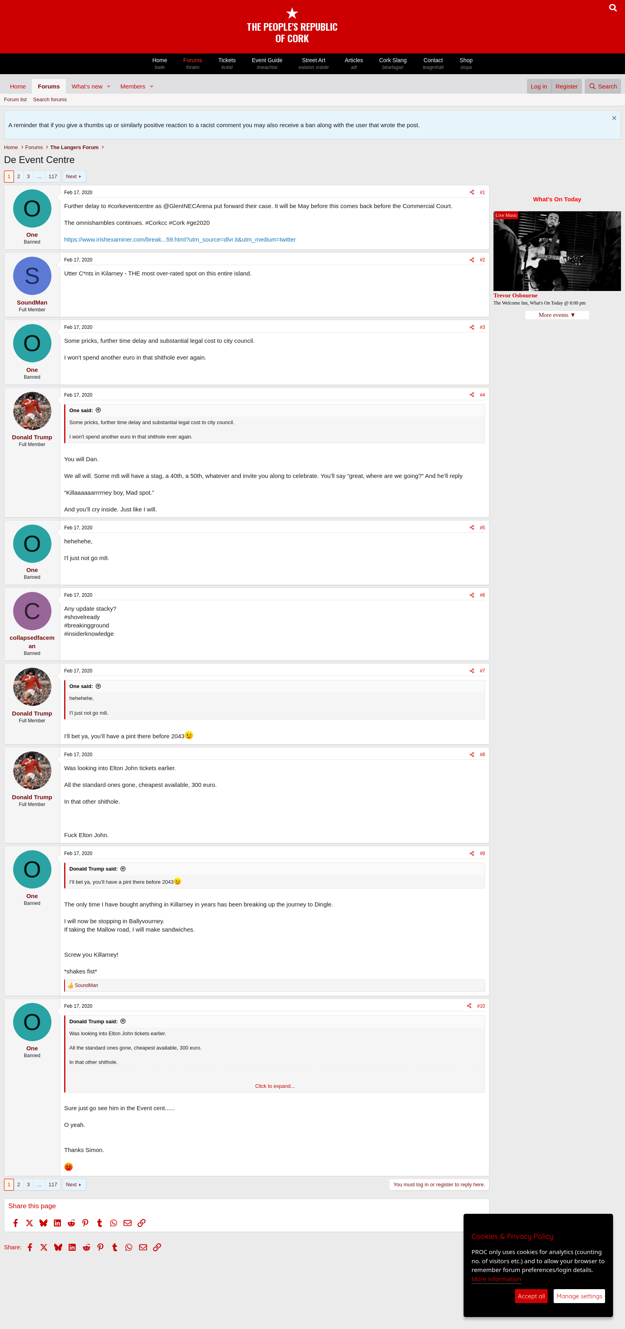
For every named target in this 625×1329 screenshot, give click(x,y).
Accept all (531, 1296)
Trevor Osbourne (515, 295)
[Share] (472, 192)
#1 (482, 192)
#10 (481, 1006)
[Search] (603, 86)
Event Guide (267, 64)
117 (53, 176)
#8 (482, 754)
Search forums (50, 99)
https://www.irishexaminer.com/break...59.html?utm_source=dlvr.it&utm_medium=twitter (180, 239)
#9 (482, 853)
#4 (482, 395)
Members (132, 86)
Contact (433, 64)
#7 (482, 671)
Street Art (314, 64)
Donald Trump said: (93, 869)
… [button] (39, 176)
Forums (192, 64)
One (32, 234)
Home (159, 64)
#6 (482, 595)
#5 (482, 528)
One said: (81, 410)
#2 (482, 260)
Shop (466, 64)
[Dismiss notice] (613, 119)
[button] (108, 86)
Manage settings (579, 1296)
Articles (354, 64)
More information (496, 1279)
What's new (87, 86)
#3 (482, 327)
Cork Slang (393, 64)
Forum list (15, 99)
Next (71, 176)
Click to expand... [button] (275, 1086)
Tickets (227, 64)
